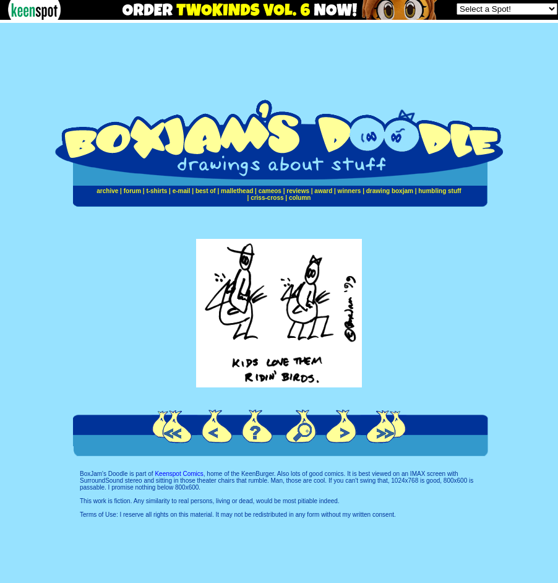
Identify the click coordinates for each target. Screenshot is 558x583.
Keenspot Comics (179, 473)
